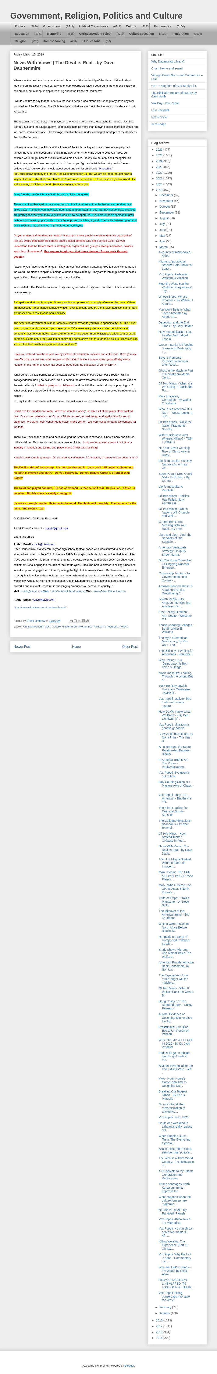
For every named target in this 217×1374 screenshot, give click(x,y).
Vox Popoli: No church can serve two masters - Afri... (176, 1232)
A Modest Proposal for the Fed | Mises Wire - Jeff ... (176, 1069)
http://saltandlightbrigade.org (68, 591)
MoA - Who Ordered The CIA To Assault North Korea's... (175, 888)
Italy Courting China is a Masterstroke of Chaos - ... (176, 785)
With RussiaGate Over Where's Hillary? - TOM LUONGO (176, 438)
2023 (159, 167)
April (162, 241)
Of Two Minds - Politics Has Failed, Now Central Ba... (174, 499)
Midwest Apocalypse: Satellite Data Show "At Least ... (175, 265)
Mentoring (54, 33)
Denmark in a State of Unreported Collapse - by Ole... (175, 940)
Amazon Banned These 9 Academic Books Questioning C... (175, 589)
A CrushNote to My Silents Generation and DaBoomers (176, 1174)
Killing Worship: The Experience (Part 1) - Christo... (174, 1245)
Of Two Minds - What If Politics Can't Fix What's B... (176, 992)
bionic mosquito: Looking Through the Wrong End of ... (176, 676)
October (165, 206)
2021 (159, 178)
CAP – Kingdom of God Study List (173, 85)
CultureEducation (141, 33)
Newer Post (22, 646)
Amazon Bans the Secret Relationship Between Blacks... (175, 750)
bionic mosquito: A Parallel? (171, 488)
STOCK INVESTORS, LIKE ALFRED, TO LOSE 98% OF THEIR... (176, 1283)
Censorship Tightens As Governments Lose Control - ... (174, 577)
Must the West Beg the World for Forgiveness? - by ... (175, 287)
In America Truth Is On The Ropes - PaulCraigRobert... (173, 763)
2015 (159, 1337)
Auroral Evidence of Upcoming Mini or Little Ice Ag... (175, 1017)
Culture (131, 26)
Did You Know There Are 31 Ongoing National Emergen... (175, 564)
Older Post (130, 646)
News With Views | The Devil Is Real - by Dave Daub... (175, 850)
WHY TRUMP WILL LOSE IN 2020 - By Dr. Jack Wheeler (176, 1043)
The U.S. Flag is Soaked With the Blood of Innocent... (175, 863)
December (166, 195)
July (162, 224)
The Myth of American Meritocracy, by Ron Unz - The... (173, 641)
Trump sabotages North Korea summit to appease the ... (174, 1187)
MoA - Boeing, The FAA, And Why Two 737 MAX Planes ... (176, 875)
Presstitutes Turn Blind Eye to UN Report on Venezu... (174, 1030)
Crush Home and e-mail (167, 68)
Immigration (180, 33)
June (163, 230)
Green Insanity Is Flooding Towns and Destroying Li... (176, 348)
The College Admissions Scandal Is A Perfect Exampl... (175, 824)
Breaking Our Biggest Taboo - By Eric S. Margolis (173, 1095)
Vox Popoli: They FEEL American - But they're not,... (175, 798)
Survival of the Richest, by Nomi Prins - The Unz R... (176, 737)
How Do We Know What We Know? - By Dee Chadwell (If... (175, 715)
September (167, 212)
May (162, 235)
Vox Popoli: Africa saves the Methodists (174, 1220)
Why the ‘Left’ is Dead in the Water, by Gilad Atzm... (175, 1271)
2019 (159, 190)
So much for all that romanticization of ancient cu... (172, 1108)
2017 (159, 1326)
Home (76, 646)
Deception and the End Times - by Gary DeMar (176, 324)
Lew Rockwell (160, 110)
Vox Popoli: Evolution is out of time (174, 774)
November (166, 201)
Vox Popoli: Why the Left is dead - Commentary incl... (175, 1258)
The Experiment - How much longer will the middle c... (173, 979)
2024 (159, 161)
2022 (159, 172)
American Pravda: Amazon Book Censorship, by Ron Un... (176, 966)
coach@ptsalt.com (35, 591)
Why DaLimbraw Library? (168, 61)
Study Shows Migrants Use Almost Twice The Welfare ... (175, 953)
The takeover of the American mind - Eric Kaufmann (174, 914)
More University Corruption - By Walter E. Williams (175, 400)
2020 (159, 184)
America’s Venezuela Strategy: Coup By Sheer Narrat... (172, 551)
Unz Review (159, 117)
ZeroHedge (158, 124)
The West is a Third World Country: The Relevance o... (176, 1161)
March (163, 247)
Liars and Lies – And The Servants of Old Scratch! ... (175, 538)
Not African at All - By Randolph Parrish (173, 1211)
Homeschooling (54, 41)
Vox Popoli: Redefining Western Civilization (174, 276)
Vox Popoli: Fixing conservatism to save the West (174, 1296)
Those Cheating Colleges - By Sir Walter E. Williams (176, 628)
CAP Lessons (90, 41)
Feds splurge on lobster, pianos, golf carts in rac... (174, 1056)
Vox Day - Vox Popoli (165, 103)
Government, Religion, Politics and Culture (96, 15)
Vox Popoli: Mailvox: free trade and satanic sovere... (175, 702)
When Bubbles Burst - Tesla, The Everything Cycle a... (174, 1139)
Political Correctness (93, 26)
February (165, 1307)
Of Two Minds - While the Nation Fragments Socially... (175, 425)
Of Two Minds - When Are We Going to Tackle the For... (175, 387)
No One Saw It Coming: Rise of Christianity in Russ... (174, 451)
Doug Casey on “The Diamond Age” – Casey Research (175, 1004)
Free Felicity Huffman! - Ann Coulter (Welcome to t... (175, 615)
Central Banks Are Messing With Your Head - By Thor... (172, 525)
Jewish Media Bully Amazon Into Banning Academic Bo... (174, 602)
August (164, 218)
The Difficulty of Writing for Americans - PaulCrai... (176, 652)
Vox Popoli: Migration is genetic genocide (174, 726)
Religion (20, 41)
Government (52, 26)
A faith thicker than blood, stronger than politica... (175, 1150)
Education (22, 33)
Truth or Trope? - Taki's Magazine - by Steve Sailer (174, 901)
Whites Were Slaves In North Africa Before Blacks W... (174, 927)
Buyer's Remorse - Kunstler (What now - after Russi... (174, 361)
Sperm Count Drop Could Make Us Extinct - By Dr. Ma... (175, 477)
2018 (159, 1320)
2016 (159, 1332)
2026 (159, 149)
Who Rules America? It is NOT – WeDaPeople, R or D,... (176, 412)
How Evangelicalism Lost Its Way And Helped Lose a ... (175, 335)
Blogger (129, 1365)
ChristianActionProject (95, 33)
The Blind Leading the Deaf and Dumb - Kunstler (173, 811)
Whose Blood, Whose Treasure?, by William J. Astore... (176, 300)
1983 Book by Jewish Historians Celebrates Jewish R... (174, 689)
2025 (159, 155)
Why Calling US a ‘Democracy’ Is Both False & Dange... (173, 663)
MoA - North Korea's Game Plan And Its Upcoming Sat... (173, 1082)
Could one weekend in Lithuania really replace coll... (175, 1126)
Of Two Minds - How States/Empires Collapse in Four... (172, 837)
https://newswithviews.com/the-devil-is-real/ (40, 607)
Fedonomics (162, 26)
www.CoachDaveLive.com (110, 591)
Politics (20, 26)
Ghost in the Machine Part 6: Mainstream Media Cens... (176, 374)
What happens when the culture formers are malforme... (175, 1200)
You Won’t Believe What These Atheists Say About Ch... (174, 313)
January (165, 1313)
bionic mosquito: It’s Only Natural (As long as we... (175, 464)
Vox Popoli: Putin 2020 (174, 1117)
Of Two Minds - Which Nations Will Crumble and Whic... (174, 512)
